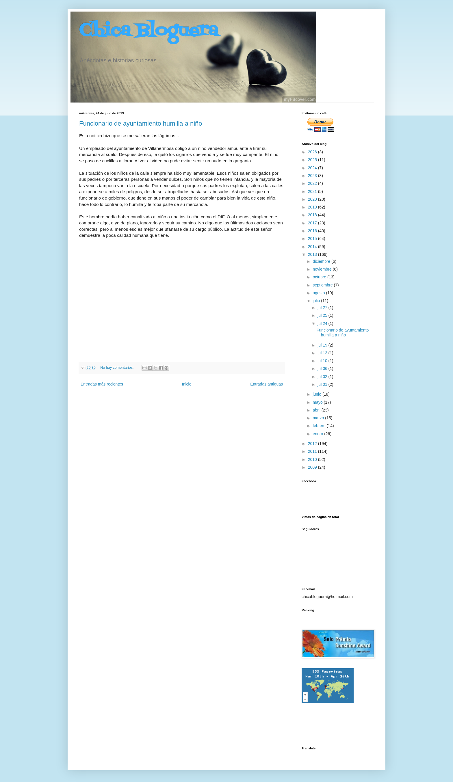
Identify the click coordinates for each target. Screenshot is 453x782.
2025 (313, 159)
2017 (313, 223)
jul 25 (323, 315)
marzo (319, 418)
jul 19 (323, 345)
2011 (313, 451)
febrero (319, 425)
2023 (313, 175)
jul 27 (323, 307)
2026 (313, 152)
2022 (313, 183)
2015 (313, 238)
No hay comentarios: (117, 368)
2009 (313, 467)
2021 (313, 191)
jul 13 (323, 353)
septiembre (323, 285)
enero (318, 433)
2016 (313, 230)
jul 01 (323, 384)
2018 (313, 215)
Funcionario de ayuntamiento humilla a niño (140, 123)
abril (317, 410)
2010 (313, 459)
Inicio (187, 384)
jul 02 (323, 376)
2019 (313, 207)
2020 (313, 199)
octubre (320, 277)
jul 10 (323, 360)
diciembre (322, 261)
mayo (318, 402)
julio (317, 300)
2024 (313, 167)
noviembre (323, 269)
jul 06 (323, 368)
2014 (313, 246)
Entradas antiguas (266, 384)
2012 (313, 443)
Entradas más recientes (102, 384)
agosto (319, 293)
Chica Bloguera (148, 31)
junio (317, 394)
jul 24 (323, 323)
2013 (313, 254)
